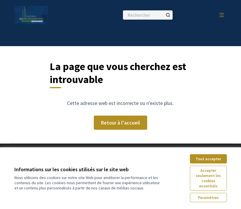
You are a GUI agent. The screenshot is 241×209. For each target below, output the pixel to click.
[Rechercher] (148, 15)
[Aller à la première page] (52, 15)
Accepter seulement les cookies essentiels (208, 178)
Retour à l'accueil (120, 122)
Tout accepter (208, 158)
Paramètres (208, 197)
